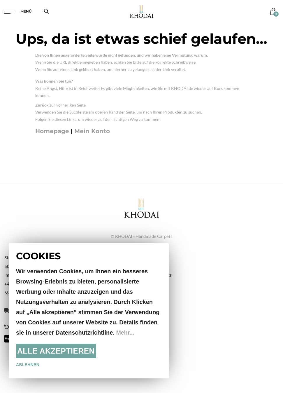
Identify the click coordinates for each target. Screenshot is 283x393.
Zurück (42, 104)
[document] (89, 311)
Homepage (52, 131)
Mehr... (125, 332)
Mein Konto (92, 131)
